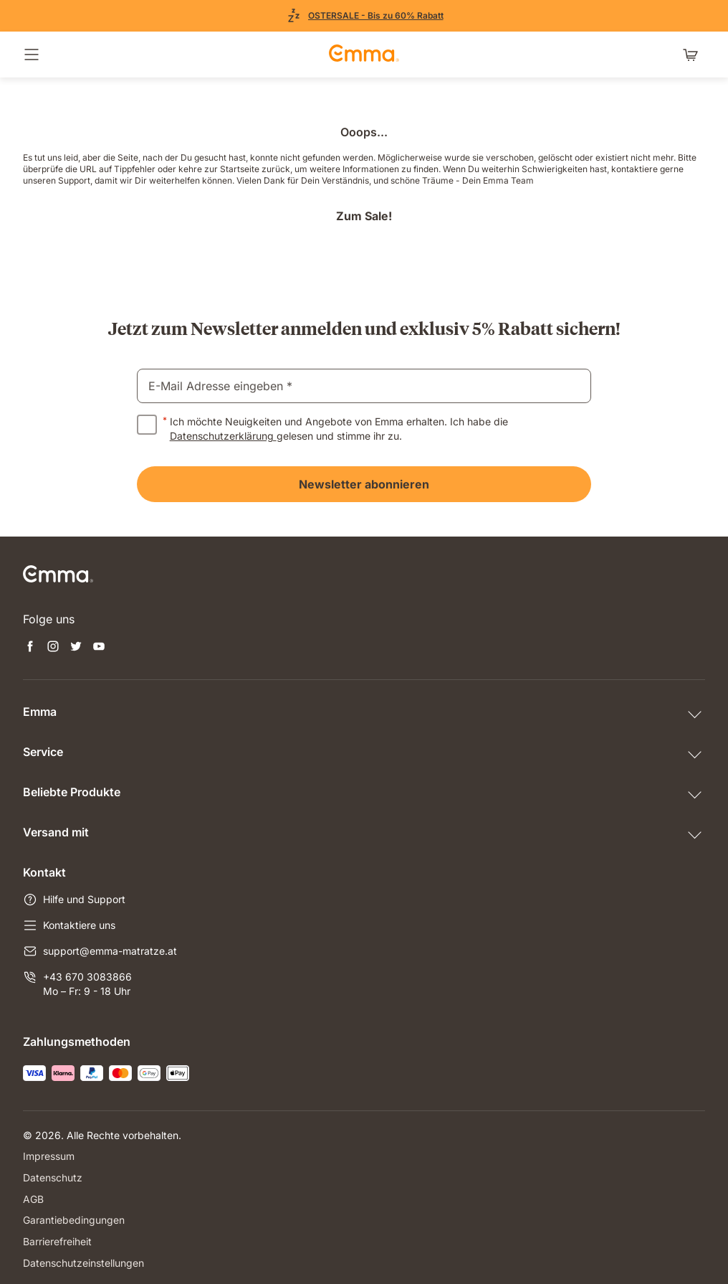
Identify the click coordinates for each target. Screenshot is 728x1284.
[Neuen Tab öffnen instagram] (53, 647)
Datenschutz (52, 1177)
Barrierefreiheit (57, 1239)
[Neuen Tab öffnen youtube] (99, 647)
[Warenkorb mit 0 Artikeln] (693, 54)
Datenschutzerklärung (223, 436)
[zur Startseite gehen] (364, 54)
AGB (33, 1197)
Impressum (49, 1156)
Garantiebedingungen (74, 1218)
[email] (364, 386)
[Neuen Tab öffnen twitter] (76, 647)
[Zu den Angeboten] (364, 16)
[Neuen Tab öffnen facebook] (30, 647)
